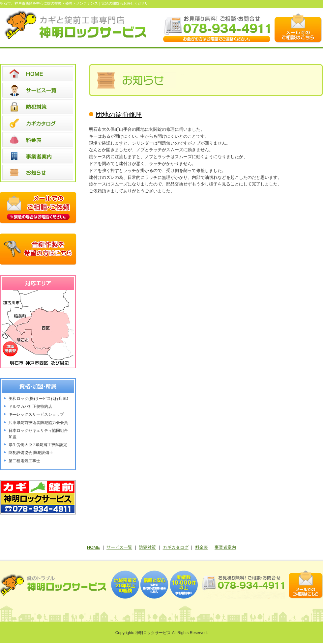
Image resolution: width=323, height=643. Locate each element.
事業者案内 (225, 547)
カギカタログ (176, 547)
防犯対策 (147, 547)
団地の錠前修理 (119, 114)
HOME (93, 547)
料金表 (201, 547)
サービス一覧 (119, 547)
